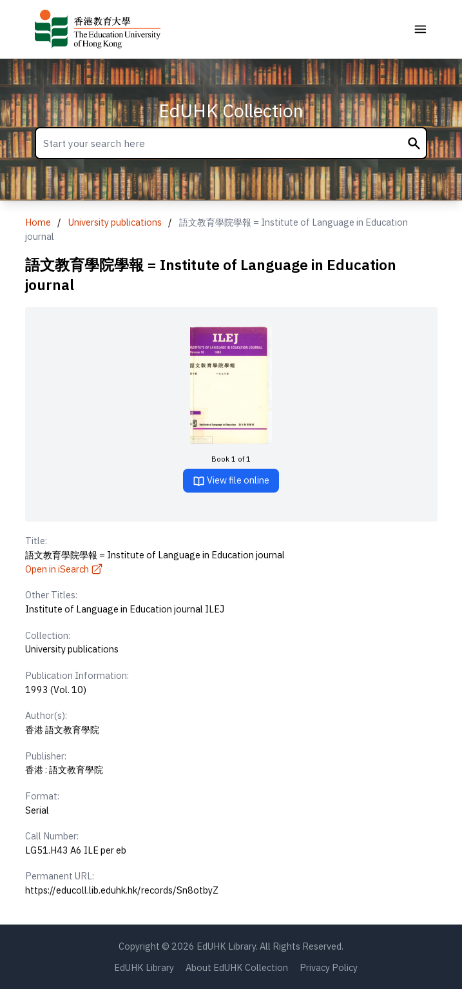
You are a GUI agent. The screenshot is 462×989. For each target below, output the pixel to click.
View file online (231, 480)
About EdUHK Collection (237, 967)
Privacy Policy (329, 967)
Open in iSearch (64, 569)
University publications (115, 222)
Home (38, 222)
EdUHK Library (144, 967)
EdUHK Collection (231, 110)
